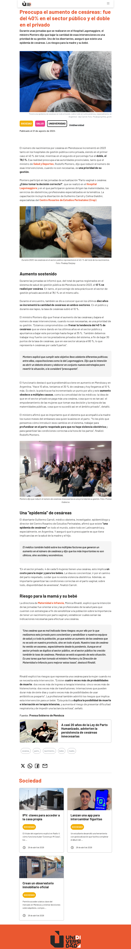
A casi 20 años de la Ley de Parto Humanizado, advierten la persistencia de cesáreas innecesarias (84, 730)
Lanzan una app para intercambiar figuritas (86, 817)
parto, (37, 751)
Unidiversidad (57, 123)
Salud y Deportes (43, 163)
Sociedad (26, 123)
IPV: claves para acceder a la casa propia (41, 817)
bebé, (61, 751)
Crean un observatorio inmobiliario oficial (38, 885)
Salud (40, 123)
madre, (72, 751)
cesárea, (26, 751)
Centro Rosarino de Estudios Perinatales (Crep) (68, 200)
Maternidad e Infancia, (51, 602)
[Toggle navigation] (108, 3)
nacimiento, (49, 751)
